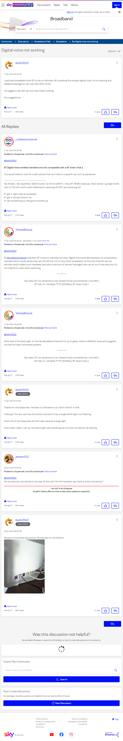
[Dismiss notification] (119, 12)
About (74, 4)
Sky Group (40, 727)
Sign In (117, 5)
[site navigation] (3, 5)
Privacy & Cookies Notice (45, 722)
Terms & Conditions (79, 719)
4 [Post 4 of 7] (8, 375)
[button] (117, 62)
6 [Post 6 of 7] (8, 505)
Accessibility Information (77, 722)
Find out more (50, 154)
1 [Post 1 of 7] (8, 112)
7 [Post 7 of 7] (8, 610)
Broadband (61, 18)
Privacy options (42, 719)
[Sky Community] (20, 5)
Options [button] (112, 51)
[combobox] (67, 29)
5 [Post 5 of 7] (8, 442)
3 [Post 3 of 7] (8, 299)
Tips (65, 4)
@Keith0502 (10, 160)
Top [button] (117, 719)
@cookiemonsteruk (16, 257)
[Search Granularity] (24, 29)
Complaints (40, 724)
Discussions (44, 4)
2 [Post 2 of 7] (8, 215)
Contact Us (82, 724)
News (57, 4)
